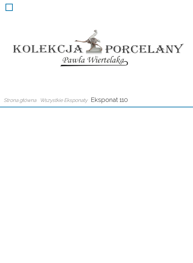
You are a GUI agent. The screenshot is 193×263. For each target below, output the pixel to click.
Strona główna (20, 100)
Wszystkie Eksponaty (63, 100)
